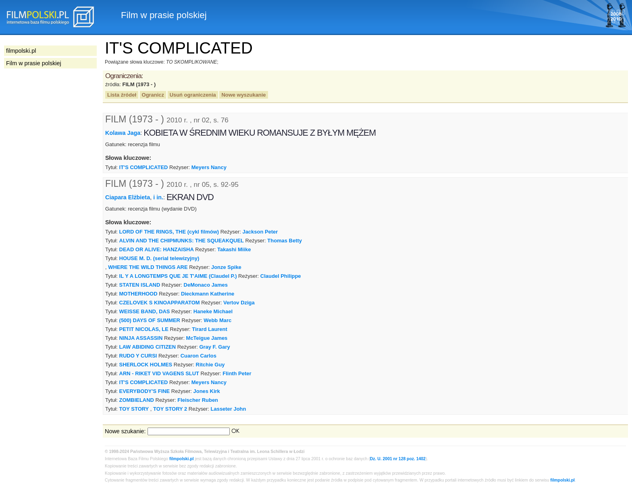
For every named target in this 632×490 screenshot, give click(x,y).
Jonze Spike (226, 267)
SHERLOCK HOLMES (146, 365)
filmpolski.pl (181, 459)
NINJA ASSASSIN (141, 338)
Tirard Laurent (209, 329)
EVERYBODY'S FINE (144, 391)
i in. (158, 197)
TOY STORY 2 (170, 409)
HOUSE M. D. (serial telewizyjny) (159, 258)
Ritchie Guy (210, 365)
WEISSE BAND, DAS (144, 311)
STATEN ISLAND (139, 285)
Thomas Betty (284, 241)
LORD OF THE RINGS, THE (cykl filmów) (169, 232)
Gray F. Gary (214, 347)
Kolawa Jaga (122, 133)
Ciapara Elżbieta (127, 197)
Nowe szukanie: (125, 431)
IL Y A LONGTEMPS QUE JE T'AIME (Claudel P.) (178, 276)
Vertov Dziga (239, 303)
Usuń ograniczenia (193, 95)
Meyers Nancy (209, 167)
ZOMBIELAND (136, 400)
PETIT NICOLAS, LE (143, 329)
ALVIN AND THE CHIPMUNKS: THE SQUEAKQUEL (181, 241)
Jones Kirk (206, 391)
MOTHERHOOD (138, 294)
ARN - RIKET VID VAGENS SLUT (159, 373)
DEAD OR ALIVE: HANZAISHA (156, 249)
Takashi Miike (234, 249)
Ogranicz (153, 95)
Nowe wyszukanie (243, 95)
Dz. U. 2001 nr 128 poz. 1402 (398, 459)
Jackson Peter (260, 232)
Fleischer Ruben (197, 400)
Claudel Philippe (280, 276)
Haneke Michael (213, 311)
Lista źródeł (121, 95)
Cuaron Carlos (198, 356)
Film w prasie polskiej (33, 63)
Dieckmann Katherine (207, 294)
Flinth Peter (236, 373)
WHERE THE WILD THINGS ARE (147, 267)
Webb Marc (217, 320)
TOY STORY (134, 409)
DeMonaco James (206, 285)
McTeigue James (207, 338)
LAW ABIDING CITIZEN (147, 347)
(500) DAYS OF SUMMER (149, 320)
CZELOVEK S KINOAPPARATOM (159, 303)
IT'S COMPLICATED (143, 167)
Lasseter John (228, 409)
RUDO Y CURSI (138, 356)
